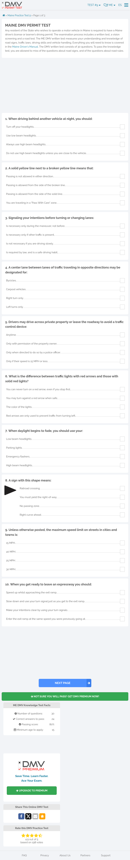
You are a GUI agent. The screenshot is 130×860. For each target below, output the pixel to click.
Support (105, 855)
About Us (65, 855)
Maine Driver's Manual (25, 46)
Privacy (44, 855)
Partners (85, 855)
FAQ (24, 855)
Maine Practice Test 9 (19, 15)
